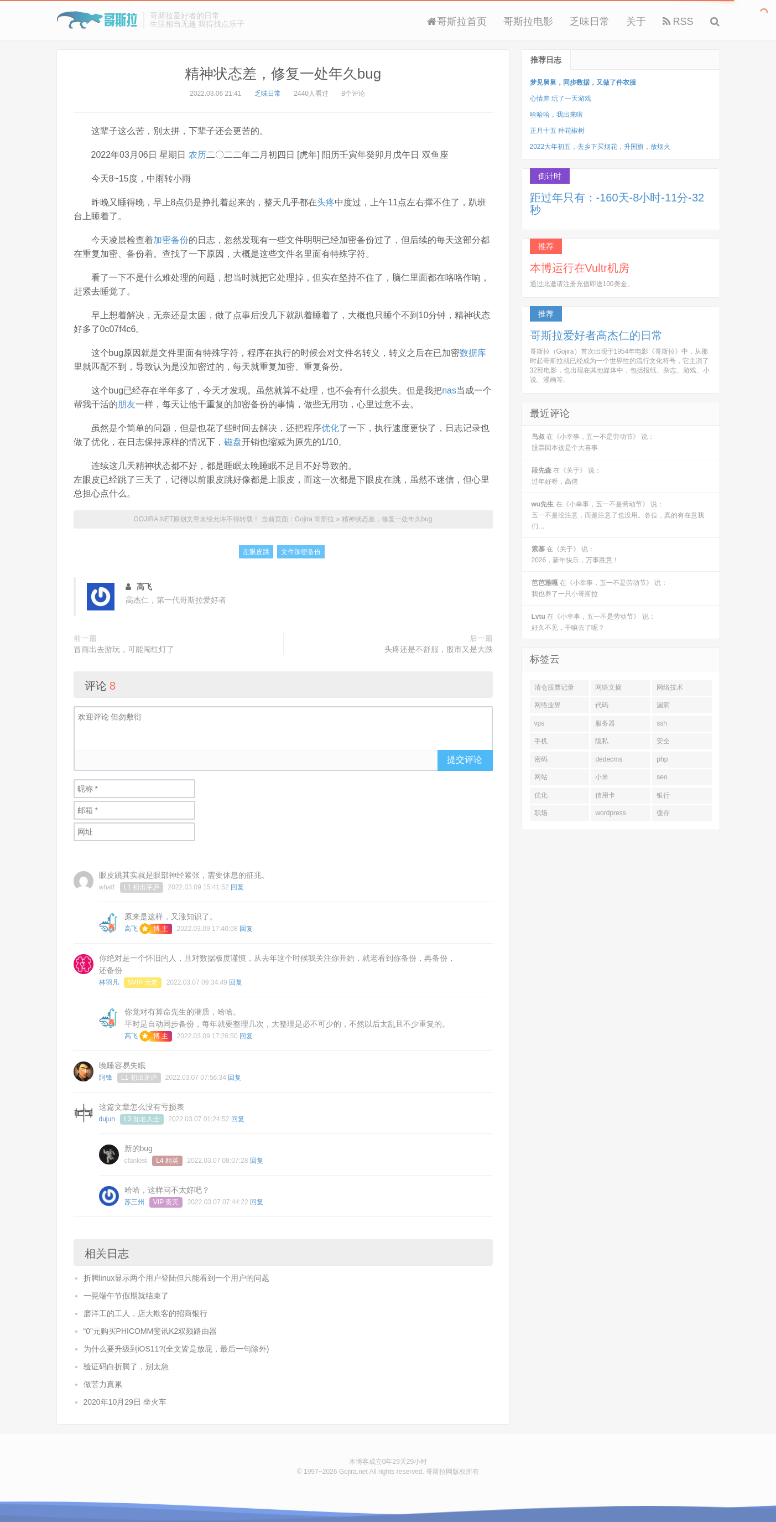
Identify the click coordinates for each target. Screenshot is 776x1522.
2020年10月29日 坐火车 (125, 1401)
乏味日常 (590, 21)
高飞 (131, 929)
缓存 (663, 813)
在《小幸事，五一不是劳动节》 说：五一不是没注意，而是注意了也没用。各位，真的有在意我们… (618, 515)
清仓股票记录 (554, 687)
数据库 (473, 353)
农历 (197, 154)
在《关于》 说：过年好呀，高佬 (567, 476)
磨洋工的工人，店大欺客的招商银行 (145, 1313)
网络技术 (670, 687)
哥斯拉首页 (457, 21)
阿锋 (105, 1077)
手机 (541, 741)
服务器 (605, 723)
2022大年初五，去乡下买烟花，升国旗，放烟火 (600, 147)
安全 (663, 741)
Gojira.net (353, 1472)
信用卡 (605, 795)
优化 (330, 428)
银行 (663, 795)
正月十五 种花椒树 (557, 130)
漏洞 (663, 705)
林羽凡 (109, 982)
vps (539, 723)
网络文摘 (608, 687)
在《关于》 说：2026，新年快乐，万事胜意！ (575, 554)
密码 (541, 759)
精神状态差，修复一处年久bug (283, 73)
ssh (662, 723)
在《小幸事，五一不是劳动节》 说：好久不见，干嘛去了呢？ (593, 622)
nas (449, 390)
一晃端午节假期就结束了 (126, 1295)
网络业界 (547, 705)
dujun (107, 1119)
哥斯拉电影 (528, 21)
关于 (636, 21)
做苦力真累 (103, 1384)
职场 (541, 813)
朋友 (127, 404)
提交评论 (464, 759)
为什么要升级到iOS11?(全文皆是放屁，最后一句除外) (176, 1348)
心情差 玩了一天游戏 (560, 98)
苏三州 (134, 1202)
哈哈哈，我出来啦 (556, 114)
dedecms (608, 759)
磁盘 (233, 442)
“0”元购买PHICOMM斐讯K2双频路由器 (150, 1331)
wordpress (610, 813)
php (662, 759)
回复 (237, 887)
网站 (541, 777)
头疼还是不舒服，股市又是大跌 (438, 649)
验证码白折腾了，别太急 (126, 1366)
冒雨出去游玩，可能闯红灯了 (124, 649)
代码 (601, 705)
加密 (162, 240)
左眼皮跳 (256, 552)
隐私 (601, 741)
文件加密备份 (301, 552)
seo (662, 777)
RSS (678, 21)
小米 (601, 777)
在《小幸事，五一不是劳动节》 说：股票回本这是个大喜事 (593, 442)
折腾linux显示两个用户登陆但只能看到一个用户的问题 (177, 1277)
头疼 (326, 202)
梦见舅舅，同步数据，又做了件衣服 (583, 82)
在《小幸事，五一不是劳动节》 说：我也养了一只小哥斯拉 (600, 588)
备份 (180, 240)
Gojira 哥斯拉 (97, 20)
